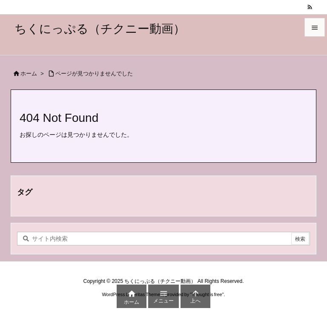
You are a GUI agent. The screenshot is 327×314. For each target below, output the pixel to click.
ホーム (28, 73)
